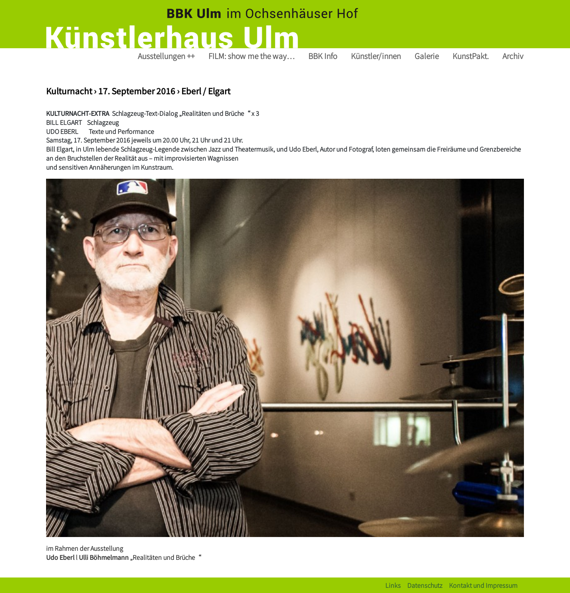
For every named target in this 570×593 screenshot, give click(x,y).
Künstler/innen (376, 55)
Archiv (513, 55)
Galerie (427, 55)
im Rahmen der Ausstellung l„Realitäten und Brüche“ (123, 552)
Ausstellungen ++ (166, 55)
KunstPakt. (470, 55)
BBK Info (322, 55)
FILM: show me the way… (251, 55)
